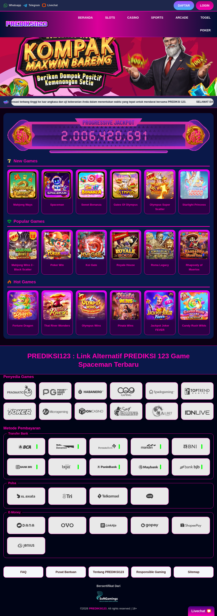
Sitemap (193, 572)
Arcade (179, 17)
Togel (203, 17)
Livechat (50, 5)
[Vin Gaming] (108, 596)
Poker (202, 30)
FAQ (23, 572)
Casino (130, 17)
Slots (107, 17)
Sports (154, 17)
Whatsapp (12, 5)
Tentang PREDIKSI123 (108, 572)
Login (204, 5)
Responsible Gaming (151, 572)
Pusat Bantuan (65, 572)
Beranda (82, 17)
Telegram (31, 5)
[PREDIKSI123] (26, 24)
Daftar (184, 5)
